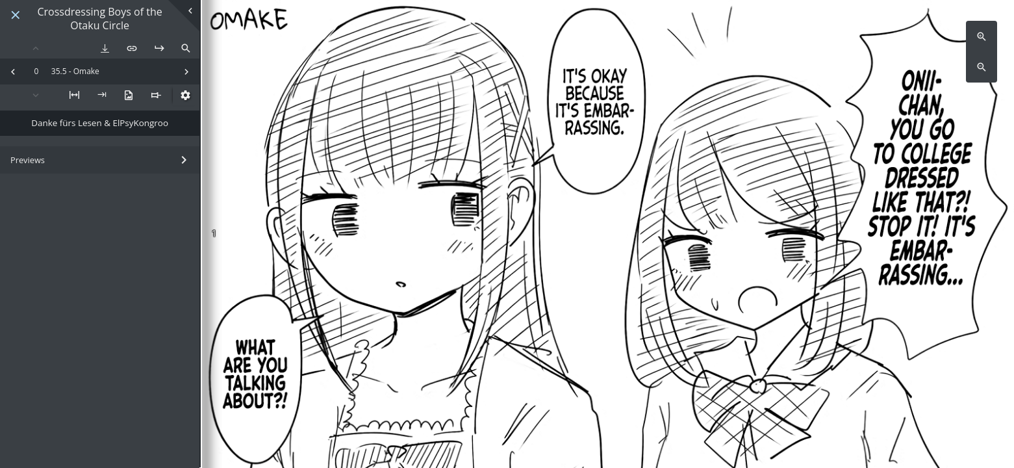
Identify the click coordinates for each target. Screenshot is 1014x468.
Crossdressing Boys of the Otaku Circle (100, 18)
